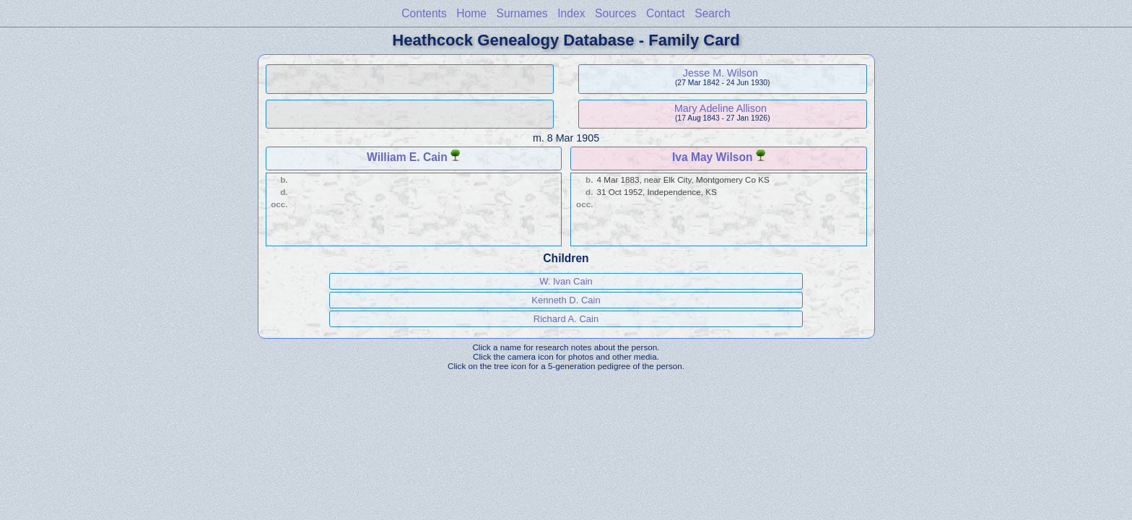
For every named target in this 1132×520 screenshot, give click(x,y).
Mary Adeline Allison (720, 108)
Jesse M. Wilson (720, 73)
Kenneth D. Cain (565, 300)
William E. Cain (407, 157)
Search (712, 13)
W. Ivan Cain (566, 281)
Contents (423, 13)
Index (571, 13)
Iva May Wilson (712, 157)
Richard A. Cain (566, 318)
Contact (665, 13)
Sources (615, 13)
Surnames (522, 13)
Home (471, 13)
